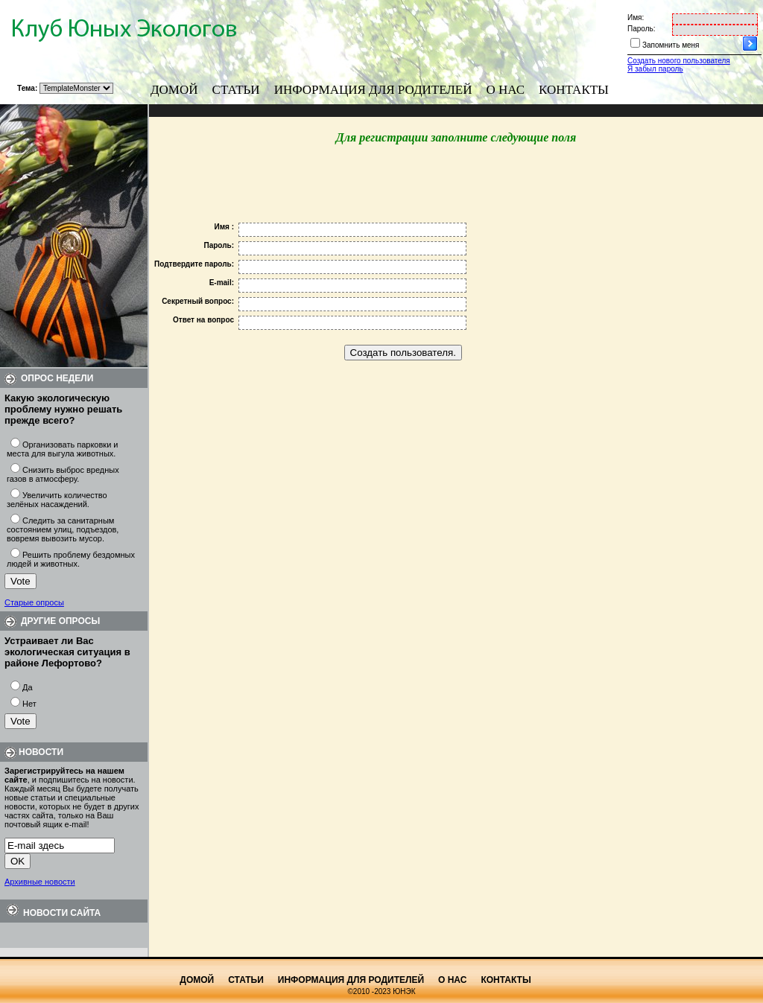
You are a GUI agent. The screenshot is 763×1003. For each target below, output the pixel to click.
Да (27, 687)
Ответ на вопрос (203, 320)
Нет (29, 703)
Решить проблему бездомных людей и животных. (71, 559)
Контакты (574, 90)
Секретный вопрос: (198, 301)
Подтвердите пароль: (194, 264)
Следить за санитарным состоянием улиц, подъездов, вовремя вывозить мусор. (62, 529)
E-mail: (221, 282)
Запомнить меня (671, 45)
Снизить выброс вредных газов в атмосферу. (63, 474)
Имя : (224, 227)
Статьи (236, 90)
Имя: (635, 17)
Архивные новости (39, 881)
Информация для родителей (373, 90)
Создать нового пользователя (678, 61)
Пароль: (641, 29)
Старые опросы (34, 602)
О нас (506, 90)
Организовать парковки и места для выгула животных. (62, 449)
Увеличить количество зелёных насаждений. (57, 500)
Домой (174, 90)
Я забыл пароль (655, 69)
